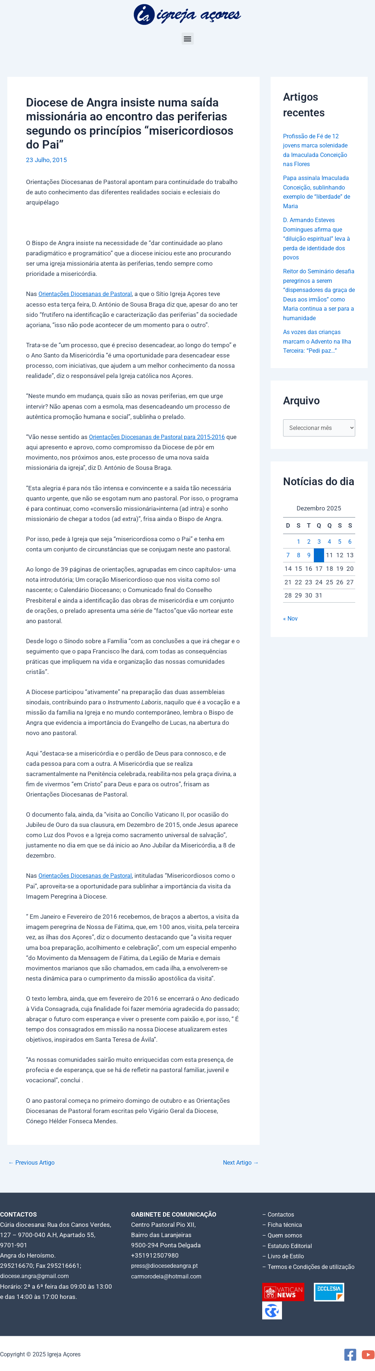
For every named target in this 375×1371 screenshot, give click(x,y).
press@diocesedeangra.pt (167, 1265)
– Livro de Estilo (284, 1254)
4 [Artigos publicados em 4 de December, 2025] (329, 551)
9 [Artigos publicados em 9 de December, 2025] (309, 565)
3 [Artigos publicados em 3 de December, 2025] (319, 551)
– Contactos (279, 1213)
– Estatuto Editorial (289, 1244)
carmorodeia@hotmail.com (169, 1275)
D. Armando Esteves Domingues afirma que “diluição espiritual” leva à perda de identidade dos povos (318, 238)
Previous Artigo (33, 1162)
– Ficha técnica (283, 1224)
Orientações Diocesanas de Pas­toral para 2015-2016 (162, 436)
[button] (188, 39)
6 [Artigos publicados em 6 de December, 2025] (350, 551)
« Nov (290, 628)
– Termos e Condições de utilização (311, 1265)
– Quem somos (283, 1234)
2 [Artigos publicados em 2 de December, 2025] (309, 551)
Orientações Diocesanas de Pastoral (88, 293)
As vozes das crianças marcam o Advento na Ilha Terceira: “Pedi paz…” (319, 351)
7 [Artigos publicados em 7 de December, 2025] (288, 565)
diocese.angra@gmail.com (37, 1275)
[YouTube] (368, 1353)
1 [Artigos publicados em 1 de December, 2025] (298, 551)
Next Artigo (239, 1162)
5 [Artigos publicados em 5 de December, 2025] (340, 551)
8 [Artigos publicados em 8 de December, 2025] (298, 565)
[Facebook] (350, 1353)
